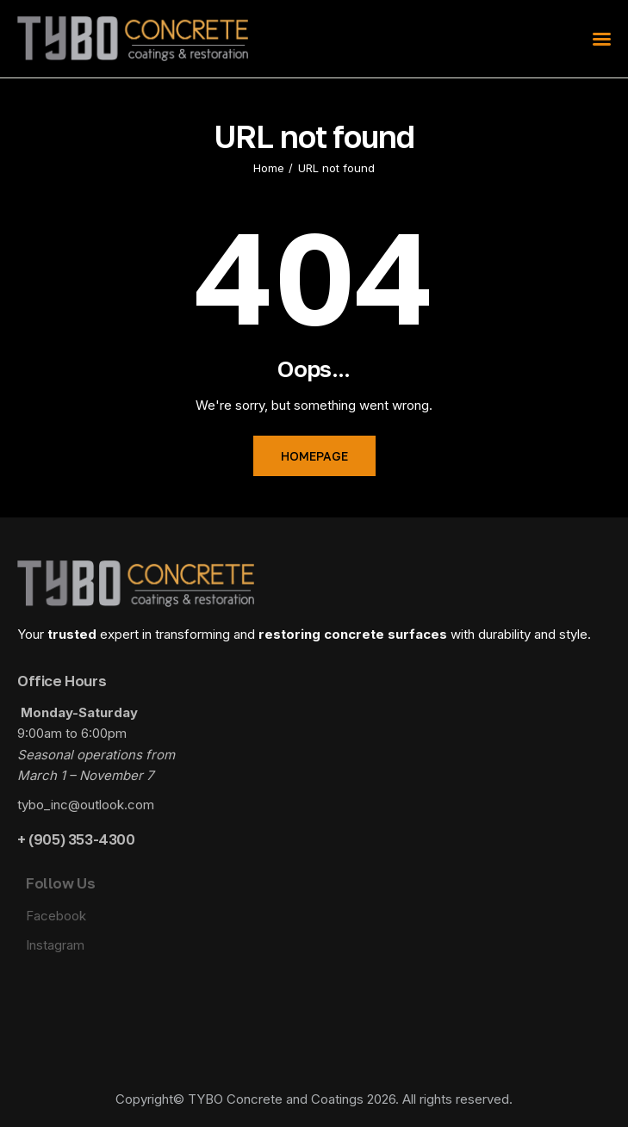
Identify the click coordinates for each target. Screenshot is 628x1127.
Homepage (314, 456)
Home (268, 168)
